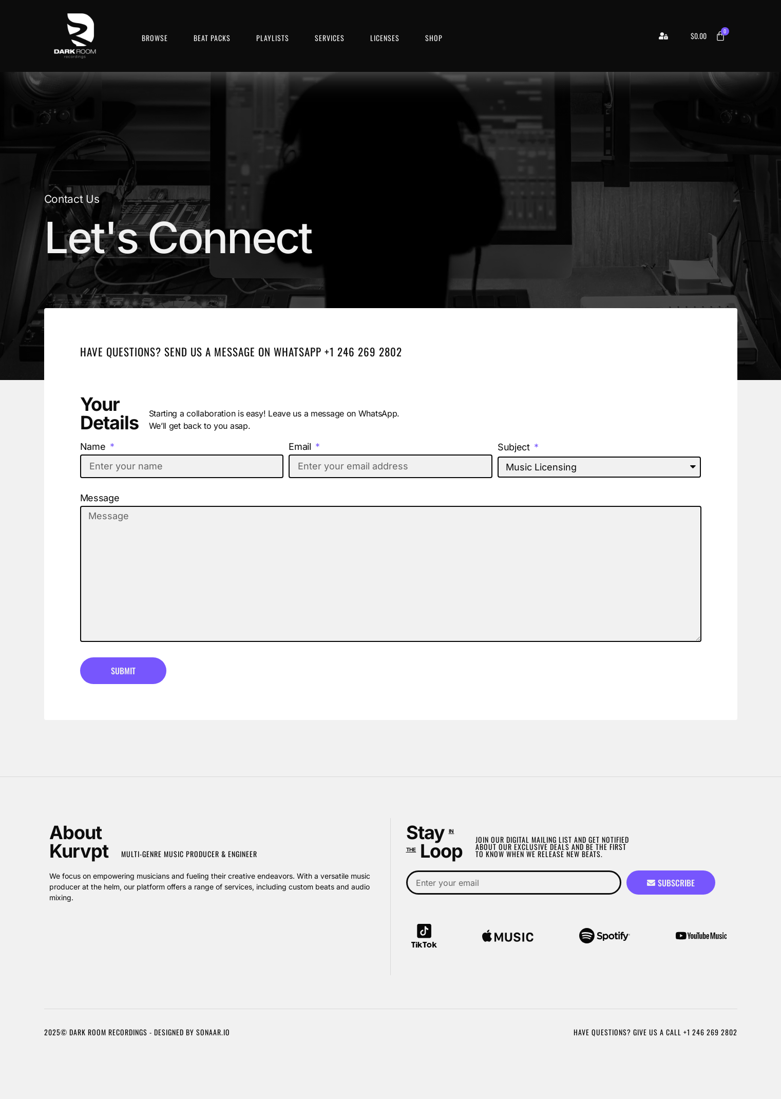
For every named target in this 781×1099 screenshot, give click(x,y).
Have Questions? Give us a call (628, 1032)
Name (94, 447)
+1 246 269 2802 (363, 351)
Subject (515, 447)
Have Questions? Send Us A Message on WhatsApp (202, 351)
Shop (434, 37)
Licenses (384, 37)
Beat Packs (212, 37)
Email (301, 447)
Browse (155, 37)
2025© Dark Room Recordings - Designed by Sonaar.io (137, 1032)
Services (330, 37)
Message (100, 498)
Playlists (272, 37)
